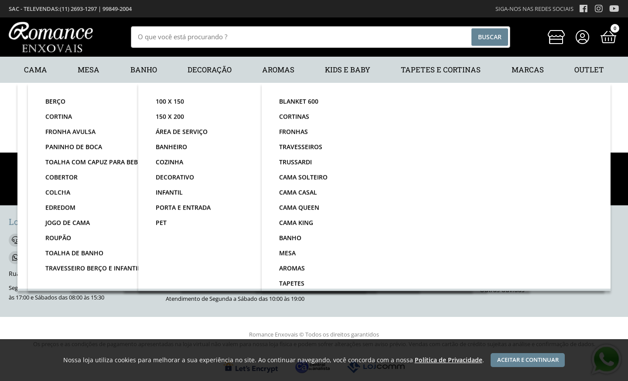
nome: (173, 186)
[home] (51, 37)
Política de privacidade (513, 251)
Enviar (449, 186)
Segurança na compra (512, 277)
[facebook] (331, 242)
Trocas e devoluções (509, 264)
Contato (491, 238)
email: (309, 186)
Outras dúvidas (502, 290)
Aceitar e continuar (528, 360)
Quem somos (342, 260)
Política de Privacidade (448, 360)
